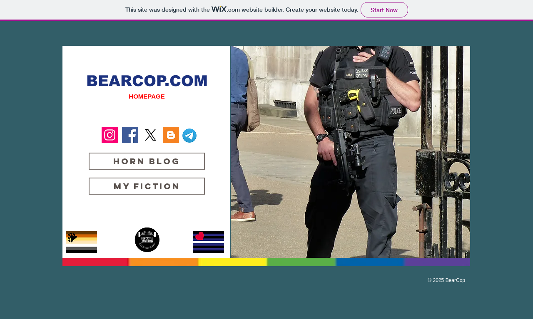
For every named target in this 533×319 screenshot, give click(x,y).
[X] (150, 135)
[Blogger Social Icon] (171, 135)
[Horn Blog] (147, 161)
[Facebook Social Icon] (130, 135)
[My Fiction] (147, 186)
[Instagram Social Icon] (110, 135)
